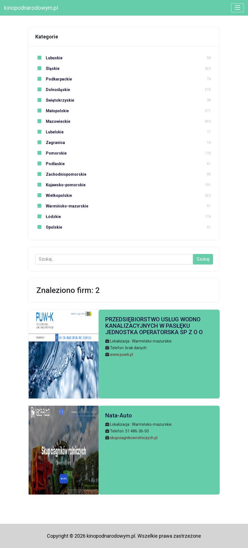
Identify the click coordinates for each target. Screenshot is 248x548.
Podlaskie (50, 164)
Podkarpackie (53, 79)
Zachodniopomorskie (60, 174)
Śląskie (47, 68)
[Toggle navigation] (237, 7)
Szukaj (203, 259)
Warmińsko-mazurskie (61, 206)
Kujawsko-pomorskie (60, 185)
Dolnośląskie (52, 89)
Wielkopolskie (53, 195)
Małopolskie (52, 111)
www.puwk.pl (121, 354)
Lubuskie (48, 58)
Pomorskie (51, 153)
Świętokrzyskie (54, 100)
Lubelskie (49, 132)
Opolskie (48, 227)
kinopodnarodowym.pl (31, 7)
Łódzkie (48, 216)
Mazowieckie (52, 121)
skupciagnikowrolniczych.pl (133, 438)
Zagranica (50, 142)
